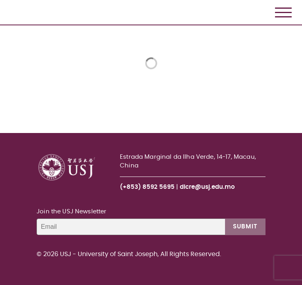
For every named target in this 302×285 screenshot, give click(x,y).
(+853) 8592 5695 (147, 187)
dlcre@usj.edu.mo (207, 187)
